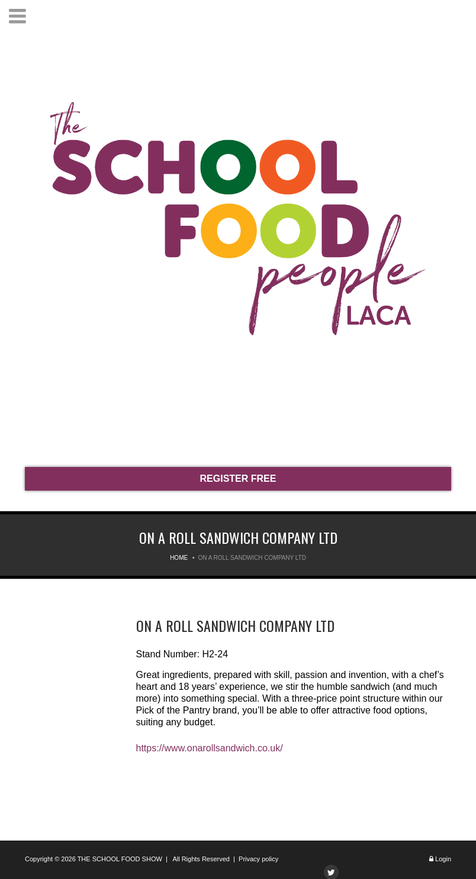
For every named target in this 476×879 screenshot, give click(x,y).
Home (179, 557)
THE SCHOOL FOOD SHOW (120, 858)
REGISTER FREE (238, 478)
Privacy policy (258, 858)
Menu (17, 16)
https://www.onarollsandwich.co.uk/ (209, 748)
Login (443, 858)
